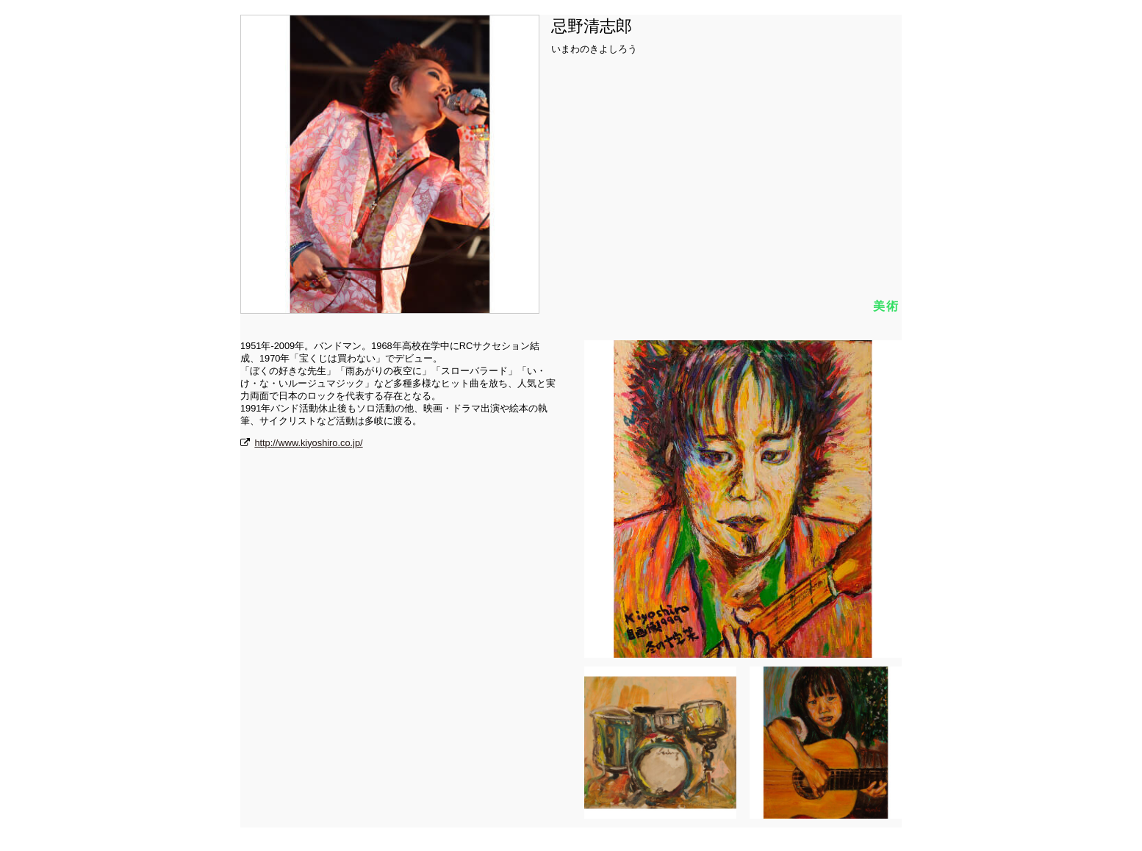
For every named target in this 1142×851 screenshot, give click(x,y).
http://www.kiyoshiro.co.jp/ (308, 442)
